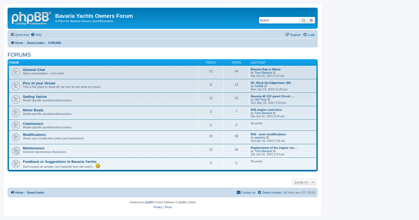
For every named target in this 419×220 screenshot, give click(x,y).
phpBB (149, 202)
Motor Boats (33, 110)
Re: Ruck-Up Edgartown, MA (271, 82)
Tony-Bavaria (263, 72)
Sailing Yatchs (35, 97)
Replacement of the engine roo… (274, 147)
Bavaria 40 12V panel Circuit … (272, 96)
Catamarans (33, 124)
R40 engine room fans (266, 109)
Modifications (34, 135)
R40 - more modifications (268, 134)
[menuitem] (36, 35)
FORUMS (19, 55)
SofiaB (259, 86)
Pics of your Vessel (39, 83)
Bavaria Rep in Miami (266, 69)
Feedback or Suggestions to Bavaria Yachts (60, 162)
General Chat (34, 70)
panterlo (260, 137)
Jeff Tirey (261, 99)
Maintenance (33, 148)
